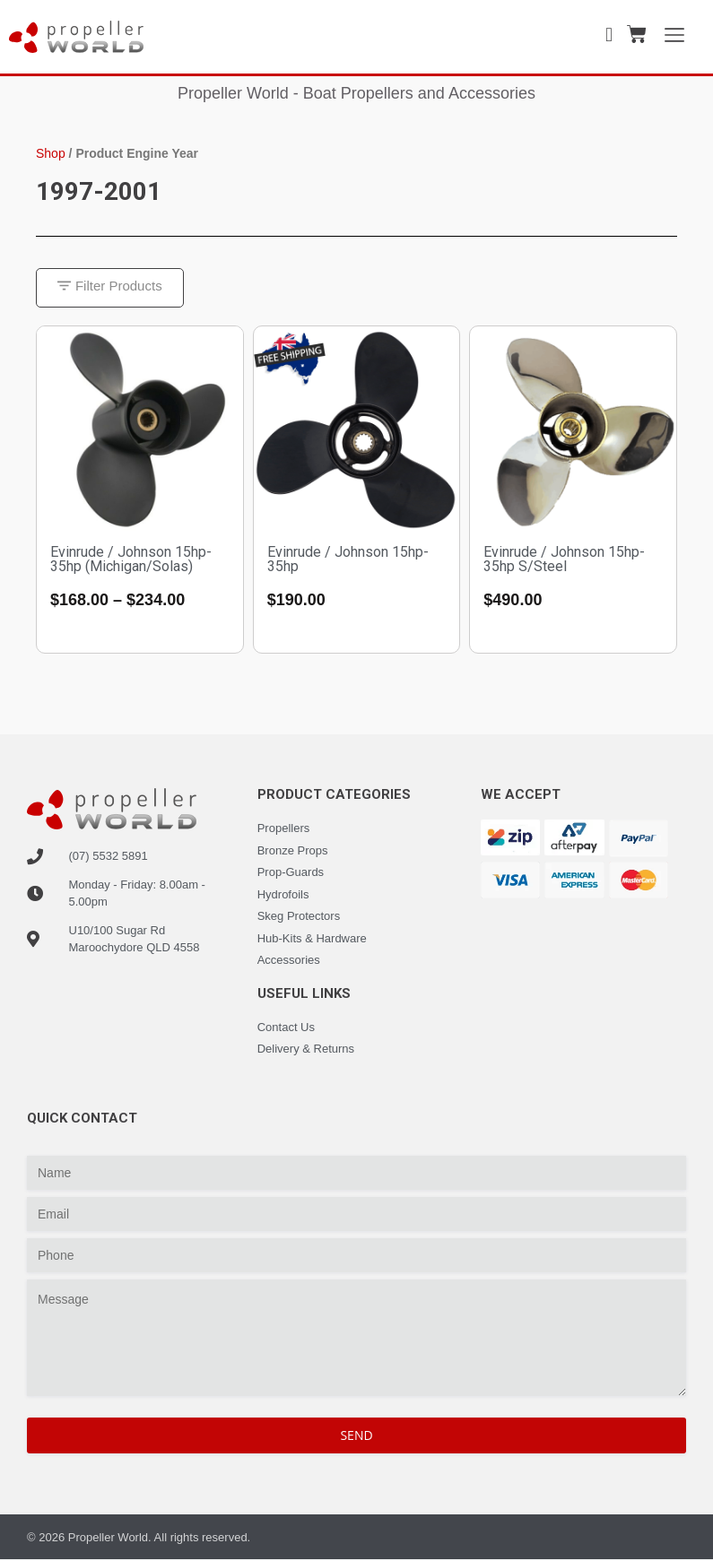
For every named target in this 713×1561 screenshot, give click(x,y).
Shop (50, 153)
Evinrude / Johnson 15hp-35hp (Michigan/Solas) (131, 560)
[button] (111, 288)
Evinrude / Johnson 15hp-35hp (348, 560)
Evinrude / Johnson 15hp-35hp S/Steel (564, 560)
